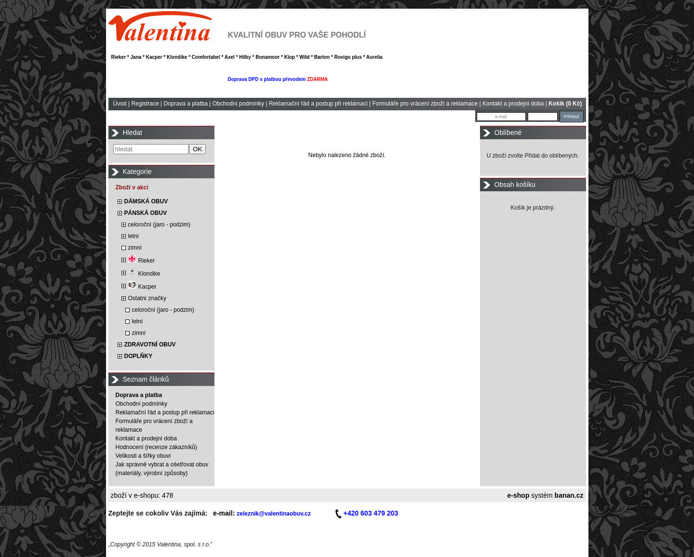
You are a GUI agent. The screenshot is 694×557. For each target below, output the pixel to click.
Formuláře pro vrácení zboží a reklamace (425, 103)
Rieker (141, 260)
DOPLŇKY (138, 356)
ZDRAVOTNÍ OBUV (150, 344)
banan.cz (569, 495)
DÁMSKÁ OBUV (146, 201)
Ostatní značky (147, 298)
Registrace (145, 103)
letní (133, 236)
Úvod (120, 103)
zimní (135, 247)
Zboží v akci (132, 187)
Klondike (144, 273)
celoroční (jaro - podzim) (159, 224)
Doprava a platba (185, 103)
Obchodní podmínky (238, 103)
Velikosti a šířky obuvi (143, 455)
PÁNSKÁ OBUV (145, 213)
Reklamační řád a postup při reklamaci (318, 103)
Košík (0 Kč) (565, 103)
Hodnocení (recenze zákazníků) (156, 447)
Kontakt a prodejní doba (513, 103)
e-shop (518, 495)
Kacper (142, 286)
